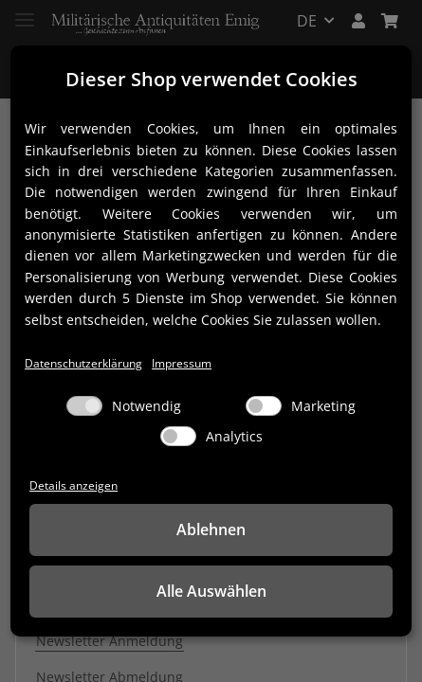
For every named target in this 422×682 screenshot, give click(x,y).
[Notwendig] (84, 406)
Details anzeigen (73, 485)
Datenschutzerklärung (83, 362)
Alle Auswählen (211, 591)
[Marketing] (264, 406)
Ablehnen (211, 529)
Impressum (181, 362)
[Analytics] (178, 436)
